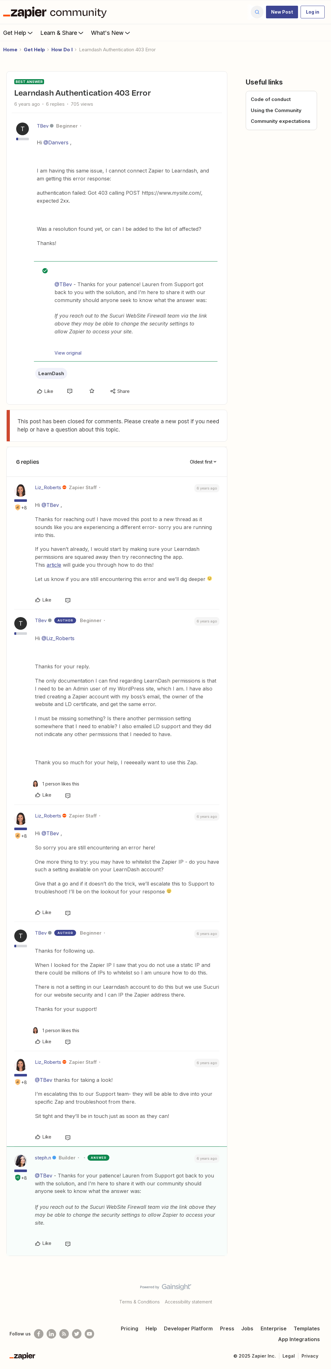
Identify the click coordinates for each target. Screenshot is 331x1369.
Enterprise (274, 1328)
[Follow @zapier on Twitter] (76, 1334)
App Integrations (299, 1339)
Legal (288, 1356)
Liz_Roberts (48, 487)
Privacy (310, 1356)
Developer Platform (188, 1328)
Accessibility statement (188, 1301)
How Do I (62, 50)
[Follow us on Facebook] (38, 1334)
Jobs (247, 1328)
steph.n (43, 1158)
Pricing (129, 1328)
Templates (307, 1328)
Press (227, 1328)
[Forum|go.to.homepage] (56, 12)
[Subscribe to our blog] (64, 1334)
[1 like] (55, 783)
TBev (43, 126)
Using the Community (276, 110)
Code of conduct (271, 99)
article (54, 565)
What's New (111, 32)
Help (151, 1328)
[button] (282, 12)
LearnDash (51, 373)
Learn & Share (62, 32)
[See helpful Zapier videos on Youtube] (89, 1334)
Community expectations (280, 121)
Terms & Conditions (139, 1301)
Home (10, 50)
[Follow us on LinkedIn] (51, 1334)
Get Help (18, 32)
